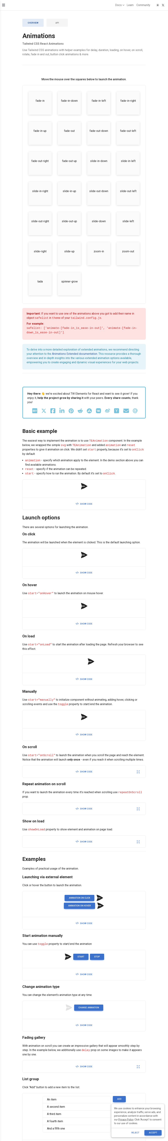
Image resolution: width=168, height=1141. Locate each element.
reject (135, 1132)
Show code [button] (84, 504)
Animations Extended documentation (74, 353)
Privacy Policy (125, 1119)
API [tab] (57, 23)
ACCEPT (153, 1132)
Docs (119, 5)
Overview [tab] (33, 23)
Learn (130, 5)
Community (143, 5)
